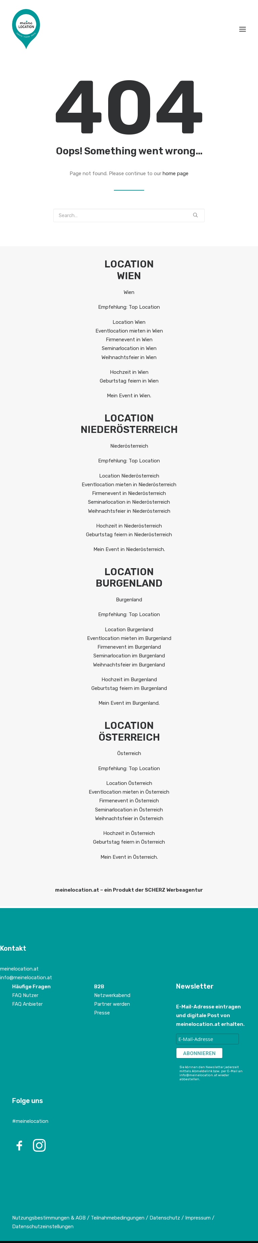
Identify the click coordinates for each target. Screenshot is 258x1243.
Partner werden (112, 1004)
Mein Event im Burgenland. (129, 703)
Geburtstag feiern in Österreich (129, 842)
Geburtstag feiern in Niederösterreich (129, 535)
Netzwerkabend (112, 995)
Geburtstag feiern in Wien (129, 381)
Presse (102, 1013)
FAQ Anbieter (27, 1004)
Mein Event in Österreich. (129, 857)
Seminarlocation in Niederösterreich (129, 502)
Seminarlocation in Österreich (129, 810)
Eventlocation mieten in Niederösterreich (129, 485)
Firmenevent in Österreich (129, 801)
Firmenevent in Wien (129, 340)
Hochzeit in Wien (129, 372)
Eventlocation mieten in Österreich (129, 792)
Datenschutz (164, 1218)
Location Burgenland (129, 630)
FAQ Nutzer (25, 995)
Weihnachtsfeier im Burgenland (129, 665)
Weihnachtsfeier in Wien (129, 357)
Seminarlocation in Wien (129, 348)
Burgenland (129, 600)
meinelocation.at (19, 969)
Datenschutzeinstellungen (43, 1227)
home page (175, 173)
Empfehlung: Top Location (129, 307)
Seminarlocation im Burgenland (129, 656)
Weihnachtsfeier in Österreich (129, 818)
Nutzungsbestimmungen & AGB (49, 1218)
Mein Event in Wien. (129, 396)
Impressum (198, 1218)
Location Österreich (129, 783)
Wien (129, 292)
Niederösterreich (129, 446)
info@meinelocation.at (26, 978)
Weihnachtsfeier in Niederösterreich (129, 511)
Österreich (129, 753)
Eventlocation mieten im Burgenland (129, 638)
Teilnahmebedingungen (117, 1218)
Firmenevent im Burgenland (129, 647)
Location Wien (129, 322)
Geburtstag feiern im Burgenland (129, 688)
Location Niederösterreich (129, 476)
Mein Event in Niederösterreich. (129, 549)
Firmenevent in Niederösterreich (129, 493)
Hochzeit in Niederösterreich (129, 526)
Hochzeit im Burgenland (129, 680)
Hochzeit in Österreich (129, 833)
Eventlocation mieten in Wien (129, 331)
